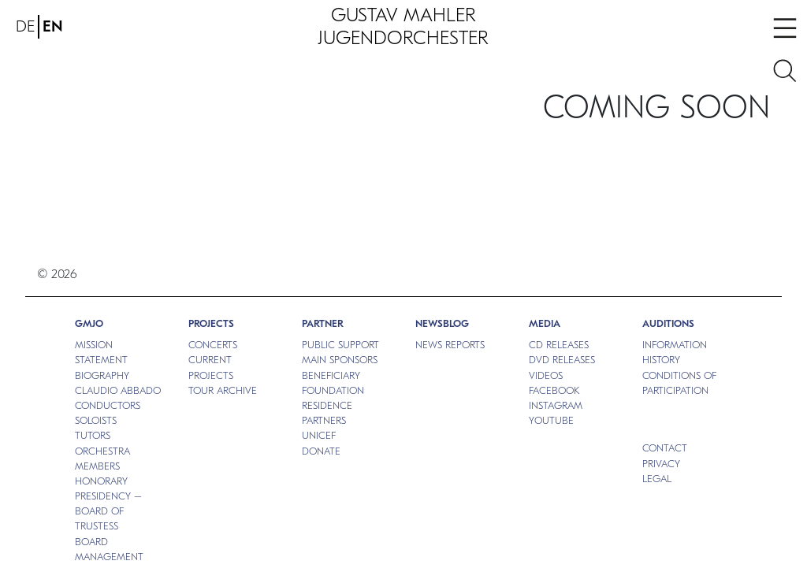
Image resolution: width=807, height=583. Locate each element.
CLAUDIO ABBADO (118, 390)
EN (53, 26)
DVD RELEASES (562, 360)
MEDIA (544, 323)
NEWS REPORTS (450, 345)
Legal (656, 479)
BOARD (91, 542)
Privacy (661, 464)
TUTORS (92, 435)
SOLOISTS (96, 420)
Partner (323, 323)
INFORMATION (674, 345)
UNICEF (319, 435)
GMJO (89, 323)
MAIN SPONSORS (339, 360)
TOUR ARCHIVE (222, 390)
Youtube (551, 420)
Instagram (555, 405)
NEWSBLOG (442, 323)
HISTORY (661, 360)
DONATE (321, 451)
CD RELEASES (559, 345)
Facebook (554, 390)
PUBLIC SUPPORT (340, 345)
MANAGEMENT (109, 557)
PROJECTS (211, 323)
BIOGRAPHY (102, 375)
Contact (664, 448)
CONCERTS (212, 345)
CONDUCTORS (107, 405)
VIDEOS (546, 375)
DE (25, 26)
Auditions (668, 323)
